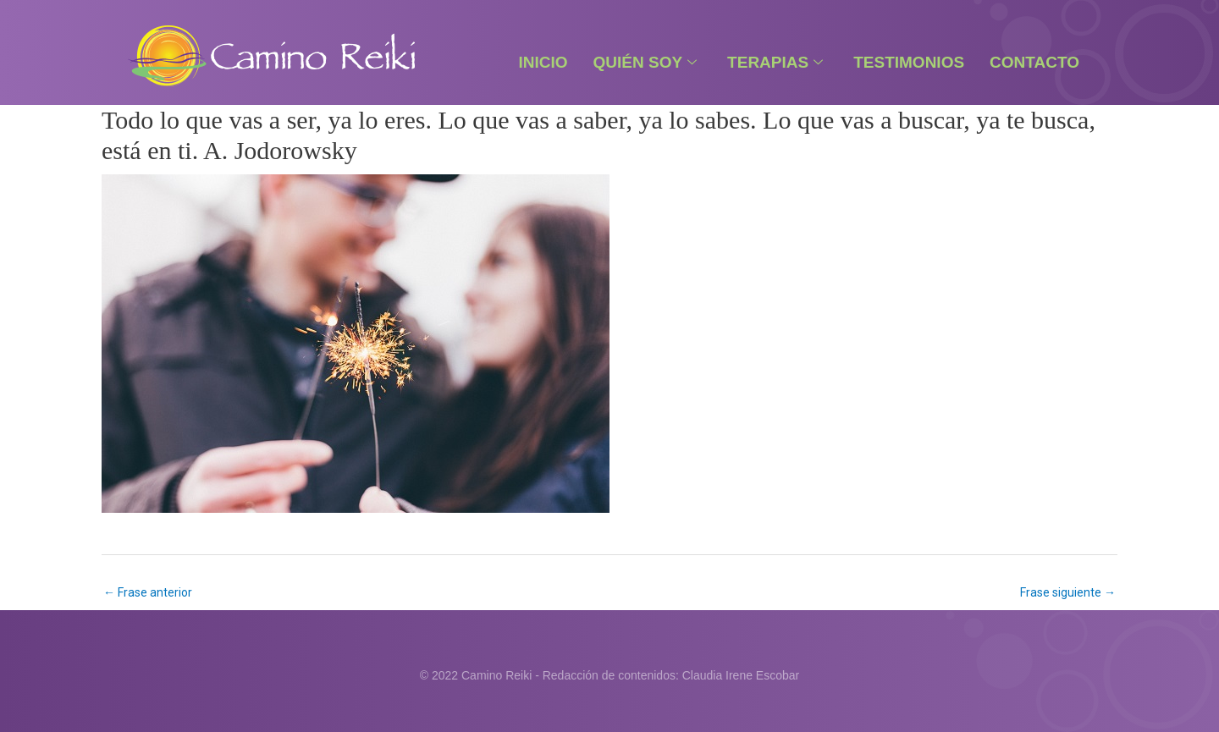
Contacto (1034, 62)
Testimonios (908, 62)
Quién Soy (645, 62)
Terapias (775, 62)
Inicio (542, 62)
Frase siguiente (1068, 592)
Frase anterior (147, 592)
